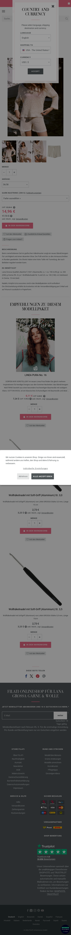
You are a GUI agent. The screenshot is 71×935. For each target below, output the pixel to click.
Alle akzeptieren (42, 476)
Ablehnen (23, 476)
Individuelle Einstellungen (35, 468)
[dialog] (35, 467)
